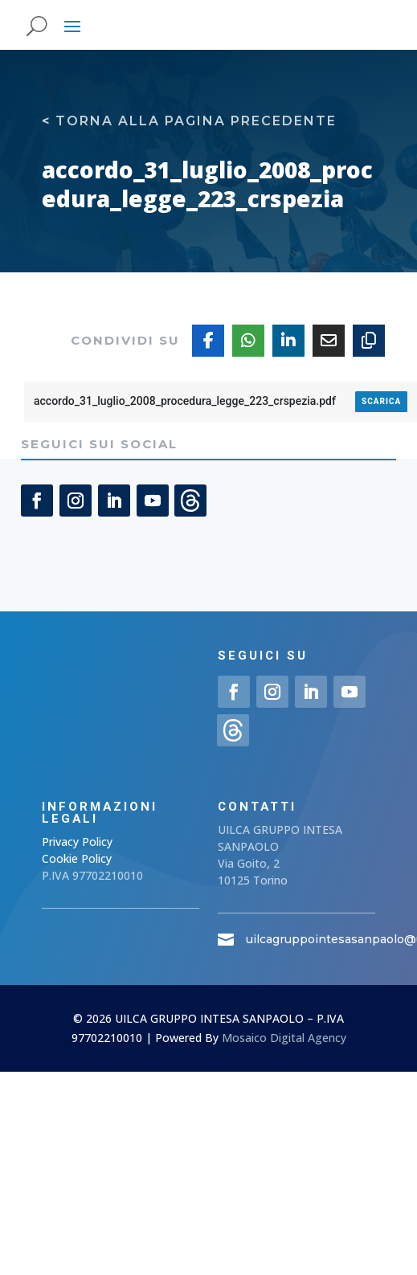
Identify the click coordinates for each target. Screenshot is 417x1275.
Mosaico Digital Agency (284, 1037)
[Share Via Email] (329, 341)
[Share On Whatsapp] (248, 341)
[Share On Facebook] (208, 341)
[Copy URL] (369, 341)
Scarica (381, 401)
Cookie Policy (77, 858)
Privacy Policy (77, 841)
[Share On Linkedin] (288, 341)
